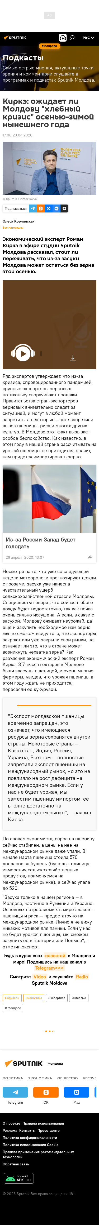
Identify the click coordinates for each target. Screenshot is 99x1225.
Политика (13, 1078)
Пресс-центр (48, 1130)
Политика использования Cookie (31, 1144)
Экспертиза (56, 998)
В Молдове (13, 1008)
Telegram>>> (49, 968)
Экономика (34, 998)
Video (40, 977)
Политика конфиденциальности (30, 1137)
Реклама (10, 1130)
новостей (55, 955)
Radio (82, 977)
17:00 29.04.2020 (17, 135)
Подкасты (12, 998)
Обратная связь (16, 1164)
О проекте (11, 1123)
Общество (67, 1078)
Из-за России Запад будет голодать (41, 543)
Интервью (79, 998)
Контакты (27, 1130)
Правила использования (43, 1123)
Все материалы (13, 227)
